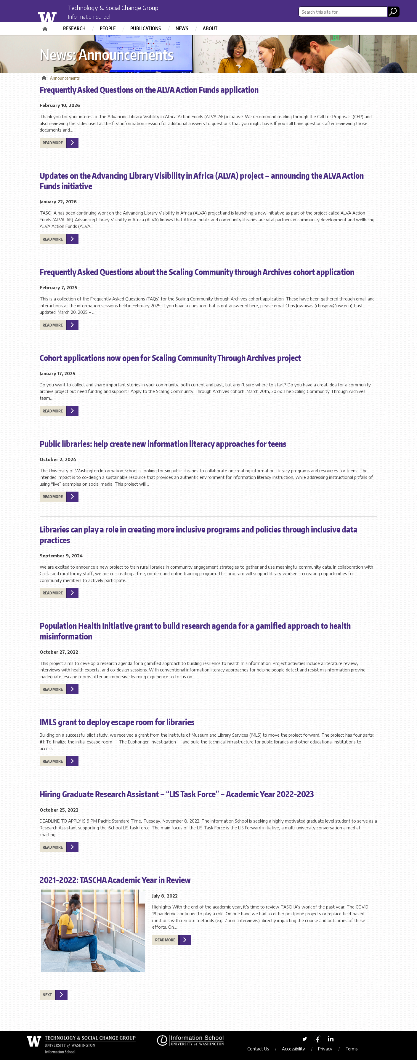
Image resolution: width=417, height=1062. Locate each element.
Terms (355, 1050)
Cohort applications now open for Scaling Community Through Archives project (170, 359)
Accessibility (297, 1050)
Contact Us (261, 1050)
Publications (145, 28)
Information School (94, 17)
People (108, 28)
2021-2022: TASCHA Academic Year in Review (115, 882)
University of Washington (59, 15)
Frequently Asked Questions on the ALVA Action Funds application (149, 91)
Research (74, 28)
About (210, 28)
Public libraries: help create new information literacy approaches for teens (163, 445)
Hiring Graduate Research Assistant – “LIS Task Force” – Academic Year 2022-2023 (177, 796)
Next (47, 996)
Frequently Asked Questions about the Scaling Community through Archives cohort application (197, 273)
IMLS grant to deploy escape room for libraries (117, 724)
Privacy (329, 1050)
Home (45, 27)
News (182, 28)
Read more (53, 144)
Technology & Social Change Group (123, 8)
